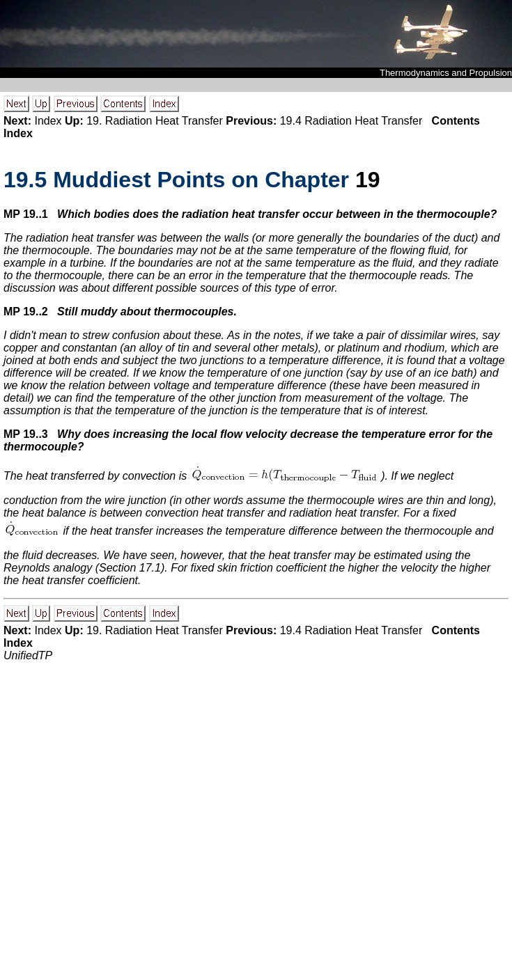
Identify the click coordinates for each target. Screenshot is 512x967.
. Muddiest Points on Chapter (179, 179)
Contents (456, 121)
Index (47, 121)
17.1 (150, 568)
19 (367, 179)
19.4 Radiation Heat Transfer (351, 121)
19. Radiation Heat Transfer (154, 121)
